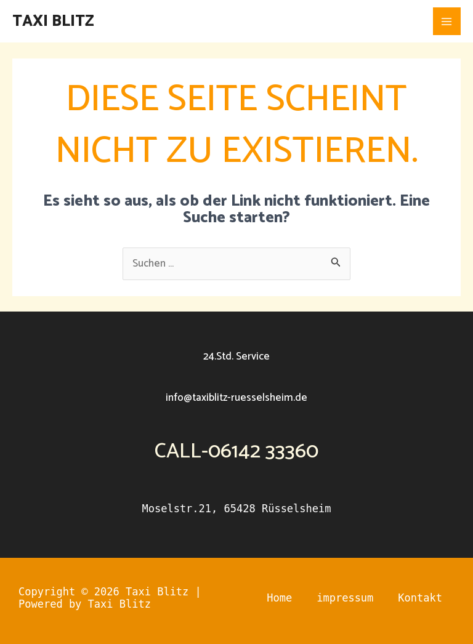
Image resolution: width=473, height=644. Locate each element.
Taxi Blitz (53, 21)
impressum (345, 598)
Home (279, 598)
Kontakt (420, 598)
